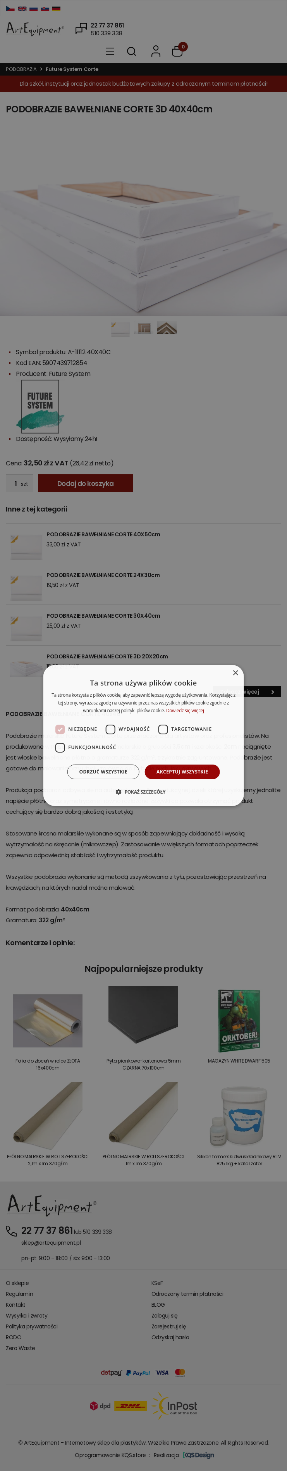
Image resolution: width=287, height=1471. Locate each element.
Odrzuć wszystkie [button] (103, 771)
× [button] (235, 673)
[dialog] (143, 735)
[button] (143, 791)
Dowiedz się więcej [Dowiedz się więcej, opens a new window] (185, 710)
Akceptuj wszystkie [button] (182, 771)
